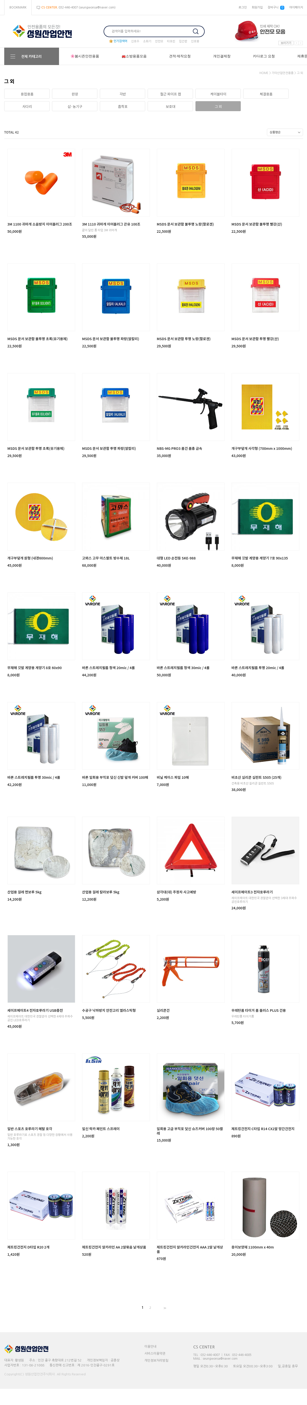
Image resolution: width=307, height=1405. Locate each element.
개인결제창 (222, 56)
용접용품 (27, 93)
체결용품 (266, 93)
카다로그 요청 (264, 56)
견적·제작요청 (180, 56)
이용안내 (150, 1346)
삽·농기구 (74, 106)
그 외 (300, 73)
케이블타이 (218, 93)
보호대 (171, 106)
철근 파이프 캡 (170, 93)
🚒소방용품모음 (134, 56)
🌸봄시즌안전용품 (84, 56)
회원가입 (257, 7)
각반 (123, 93)
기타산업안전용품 (283, 73)
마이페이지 (296, 7)
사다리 (27, 106)
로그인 (243, 7)
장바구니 (276, 8)
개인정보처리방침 (156, 1360)
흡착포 (123, 106)
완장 (75, 93)
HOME (263, 73)
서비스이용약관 (154, 1353)
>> (164, 1308)
